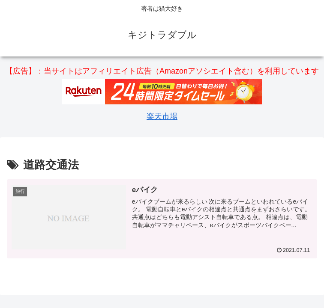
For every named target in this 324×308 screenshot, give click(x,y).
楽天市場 (162, 116)
